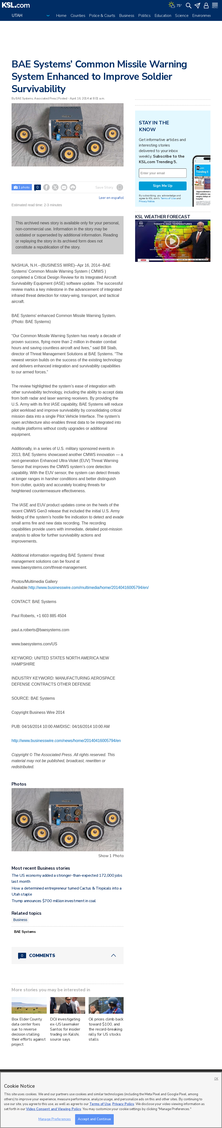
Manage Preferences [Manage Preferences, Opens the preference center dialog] (54, 1119)
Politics (144, 15)
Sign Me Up (163, 185)
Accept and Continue (94, 1119)
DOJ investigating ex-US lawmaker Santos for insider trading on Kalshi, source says (65, 1029)
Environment (202, 15)
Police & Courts (102, 15)
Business (126, 15)
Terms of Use (168, 198)
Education (163, 15)
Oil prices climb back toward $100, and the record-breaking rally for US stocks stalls (106, 1029)
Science (181, 15)
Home (61, 15)
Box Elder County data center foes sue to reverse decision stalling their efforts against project (29, 1031)
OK (216, 1079)
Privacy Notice (146, 201)
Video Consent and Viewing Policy (53, 1109)
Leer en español (111, 198)
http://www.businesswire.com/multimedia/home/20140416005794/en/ (88, 587)
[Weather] (175, 5)
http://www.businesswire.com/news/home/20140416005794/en (66, 740)
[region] (111, 1100)
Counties (78, 15)
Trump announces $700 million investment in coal (54, 901)
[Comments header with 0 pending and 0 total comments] (68, 955)
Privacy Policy (123, 1104)
